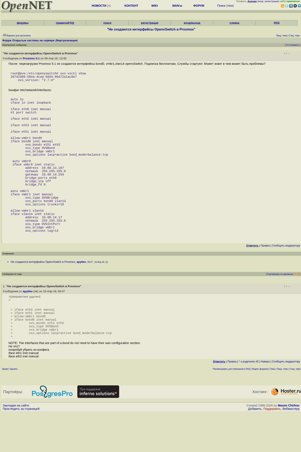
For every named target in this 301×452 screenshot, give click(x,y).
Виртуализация (66, 40)
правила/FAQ (65, 22)
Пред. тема (282, 408)
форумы (22, 22)
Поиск (221, 5)
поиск (107, 22)
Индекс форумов (260, 408)
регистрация (272, 1)
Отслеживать (292, 45)
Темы (272, 408)
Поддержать (272, 448)
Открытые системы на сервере (33, 40)
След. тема (295, 408)
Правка (265, 276)
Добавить (255, 448)
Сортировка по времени (280, 305)
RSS (276, 22)
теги (230, 5)
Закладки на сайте (16, 444)
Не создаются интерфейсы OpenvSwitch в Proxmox (43, 292)
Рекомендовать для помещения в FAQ (231, 408)
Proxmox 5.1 (31, 58)
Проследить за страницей (21, 448)
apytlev (81, 292)
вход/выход (192, 22)
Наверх (265, 400)
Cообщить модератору (286, 276)
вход (260, 1)
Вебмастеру (291, 448)
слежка (234, 22)
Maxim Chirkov (289, 444)
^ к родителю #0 (249, 400)
